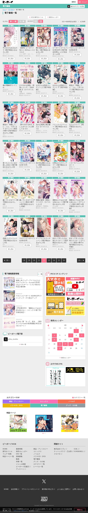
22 (44, 262)
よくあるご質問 (73, 490)
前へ (8, 262)
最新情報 (19, 450)
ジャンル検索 (21, 465)
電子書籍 (11, 10)
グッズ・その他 (71, 406)
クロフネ (57, 455)
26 (60, 262)
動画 (17, 460)
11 (54, 341)
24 (52, 262)
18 (27, 262)
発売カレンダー (54, 17)
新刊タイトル (7, 452)
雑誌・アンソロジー (16, 402)
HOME (5, 450)
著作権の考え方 (56, 490)
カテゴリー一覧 (79, 399)
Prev (48, 326)
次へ (80, 262)
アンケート (20, 470)
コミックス (44, 402)
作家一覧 (19, 462)
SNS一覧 (23, 345)
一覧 (40, 274)
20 (36, 262)
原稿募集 (19, 457)
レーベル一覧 (38, 467)
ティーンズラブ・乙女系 (63, 452)
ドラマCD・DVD (16, 406)
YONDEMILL (78, 452)
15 (76, 341)
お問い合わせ (43, 492)
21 (40, 262)
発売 (74, 2)
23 (48, 262)
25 (56, 262)
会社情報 (19, 490)
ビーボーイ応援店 (22, 467)
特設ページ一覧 (8, 457)
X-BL (76, 450)
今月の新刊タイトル (37, 17)
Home (4, 10)
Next (82, 326)
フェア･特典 (7, 455)
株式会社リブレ (59, 450)
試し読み (11, 59)
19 (31, 262)
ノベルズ (71, 402)
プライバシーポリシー (20, 511)
